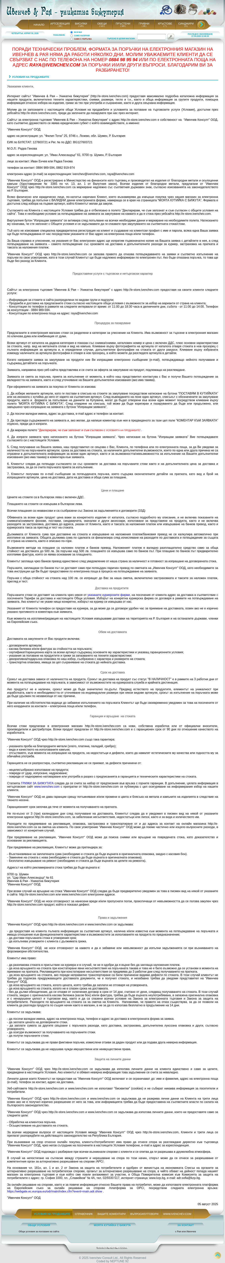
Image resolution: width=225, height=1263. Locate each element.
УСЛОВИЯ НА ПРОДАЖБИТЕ (52, 1213)
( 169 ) (123, 26)
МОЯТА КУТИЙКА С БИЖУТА (112, 1225)
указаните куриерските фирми (109, 594)
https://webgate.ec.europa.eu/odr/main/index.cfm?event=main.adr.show (54, 1191)
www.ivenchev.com (47, 786)
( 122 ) (102, 26)
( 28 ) (144, 26)
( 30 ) (60, 26)
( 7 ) (165, 26)
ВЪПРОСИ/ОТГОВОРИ (144, 1213)
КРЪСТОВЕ (165, 23)
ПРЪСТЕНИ (123, 23)
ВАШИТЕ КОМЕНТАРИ (111, 1213)
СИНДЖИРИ (186, 23)
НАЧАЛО (39, 24)
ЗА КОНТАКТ (185, 1225)
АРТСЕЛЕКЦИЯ (60, 23)
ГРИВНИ (144, 23)
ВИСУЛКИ (81, 23)
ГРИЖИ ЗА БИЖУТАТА (37, 783)
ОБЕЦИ (102, 23)
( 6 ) (186, 26)
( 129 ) (81, 26)
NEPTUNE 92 (119, 1261)
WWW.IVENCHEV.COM (177, 1213)
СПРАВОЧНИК (84, 1213)
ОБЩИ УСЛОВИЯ (39, 1225)
